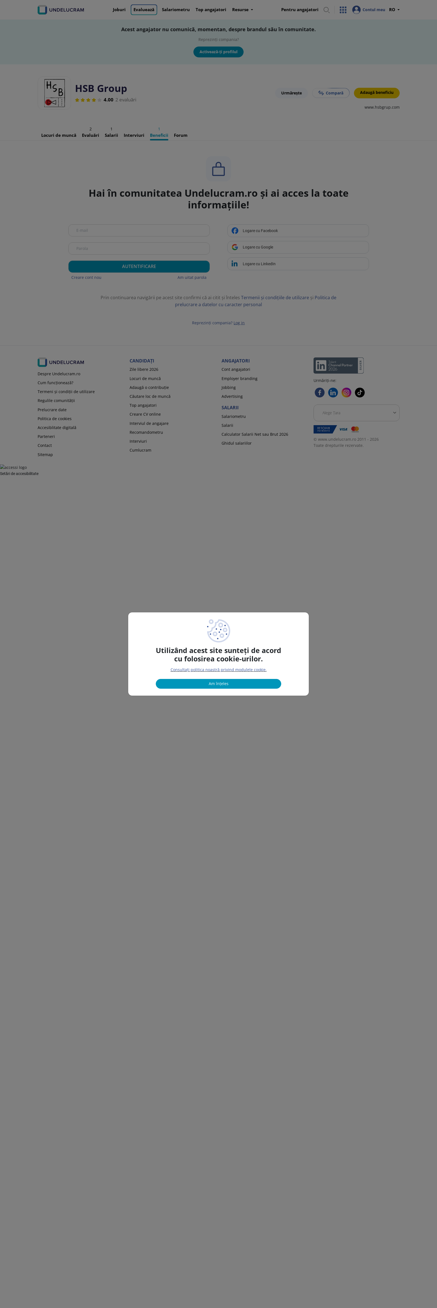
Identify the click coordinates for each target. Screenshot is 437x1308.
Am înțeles (219, 683)
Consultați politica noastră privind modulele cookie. (219, 669)
